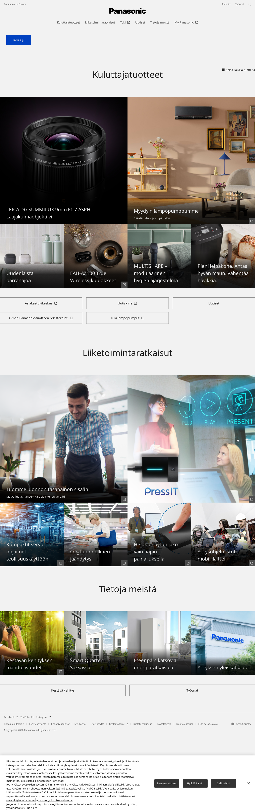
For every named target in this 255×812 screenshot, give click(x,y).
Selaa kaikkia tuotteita (238, 147)
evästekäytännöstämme (20, 801)
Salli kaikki (223, 785)
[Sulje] (248, 784)
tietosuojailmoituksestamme (55, 801)
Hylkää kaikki (195, 785)
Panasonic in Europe (15, 4)
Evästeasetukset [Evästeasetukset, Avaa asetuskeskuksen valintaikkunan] (167, 785)
